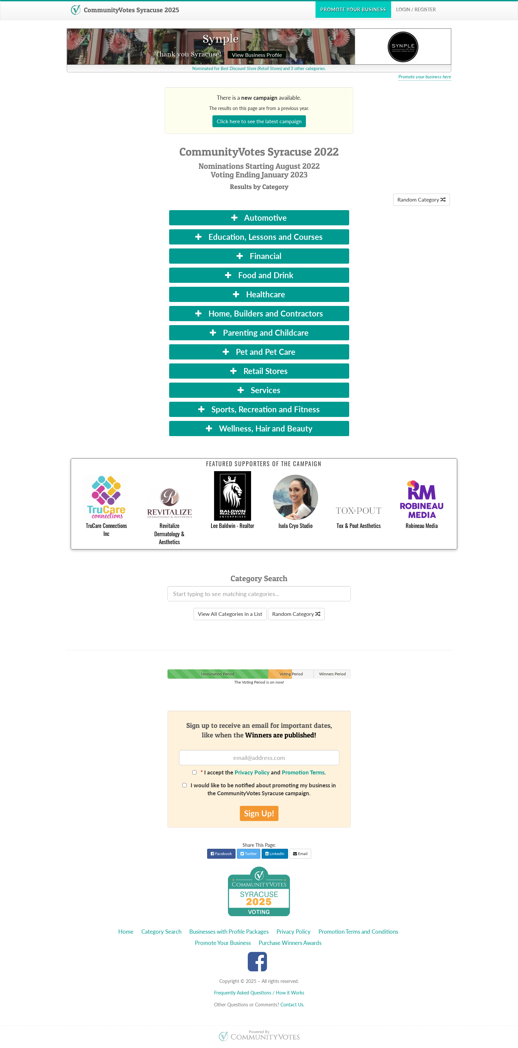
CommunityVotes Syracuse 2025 (125, 10)
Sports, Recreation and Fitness (259, 409)
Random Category (421, 199)
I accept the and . (259, 772)
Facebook (221, 853)
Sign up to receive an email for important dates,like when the (259, 730)
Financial (259, 256)
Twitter (248, 853)
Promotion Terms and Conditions (358, 931)
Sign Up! (259, 813)
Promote (353, 9)
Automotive (259, 217)
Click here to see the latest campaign (259, 121)
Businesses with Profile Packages (229, 931)
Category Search (161, 931)
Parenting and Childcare (259, 332)
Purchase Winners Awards (290, 942)
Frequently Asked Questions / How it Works (259, 992)
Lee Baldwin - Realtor (232, 525)
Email (300, 853)
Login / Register (416, 9)
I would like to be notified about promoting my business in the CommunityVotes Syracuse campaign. (259, 789)
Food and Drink (259, 275)
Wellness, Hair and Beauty (259, 428)
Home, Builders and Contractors (259, 313)
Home (125, 931)
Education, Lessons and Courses (259, 237)
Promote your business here (424, 76)
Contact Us (291, 1004)
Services (259, 390)
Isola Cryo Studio (295, 525)
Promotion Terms (303, 772)
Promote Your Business (223, 942)
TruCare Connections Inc (106, 529)
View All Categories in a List (230, 614)
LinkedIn (274, 853)
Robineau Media (422, 525)
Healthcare (259, 294)
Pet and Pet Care (259, 351)
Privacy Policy (252, 772)
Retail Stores (259, 371)
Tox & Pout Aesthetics (359, 525)
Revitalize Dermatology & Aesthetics (169, 533)
